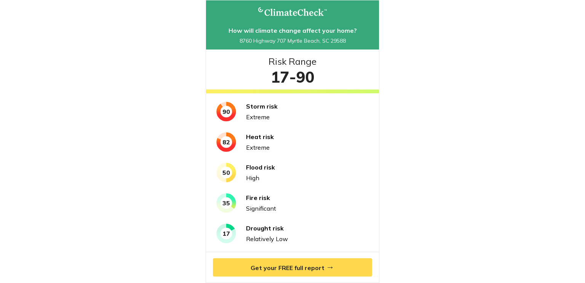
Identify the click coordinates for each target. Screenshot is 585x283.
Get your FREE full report (292, 267)
